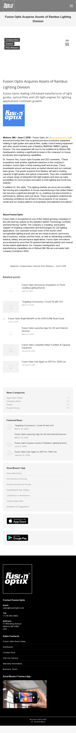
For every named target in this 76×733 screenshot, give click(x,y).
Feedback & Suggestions (18, 506)
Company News (12, 40)
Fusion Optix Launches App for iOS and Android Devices (45, 329)
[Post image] (11, 290)
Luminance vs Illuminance (18, 495)
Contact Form (9, 652)
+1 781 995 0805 (10, 616)
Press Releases (12, 48)
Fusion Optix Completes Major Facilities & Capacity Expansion (46, 346)
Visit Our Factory (10, 658)
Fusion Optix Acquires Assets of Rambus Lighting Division (41, 443)
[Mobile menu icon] (71, 6)
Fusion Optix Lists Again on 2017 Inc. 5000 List (44, 361)
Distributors (8, 647)
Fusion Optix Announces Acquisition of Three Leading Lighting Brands (43, 286)
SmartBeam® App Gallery (18, 490)
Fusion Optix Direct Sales (14, 641)
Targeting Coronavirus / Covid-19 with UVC (42, 301)
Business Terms (10, 669)
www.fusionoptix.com (60, 137)
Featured (9, 44)
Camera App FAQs (15, 501)
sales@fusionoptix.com (13, 608)
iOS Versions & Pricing (17, 479)
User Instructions (14, 473)
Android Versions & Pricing (19, 484)
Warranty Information (12, 663)
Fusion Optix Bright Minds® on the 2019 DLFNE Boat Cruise (36, 318)
